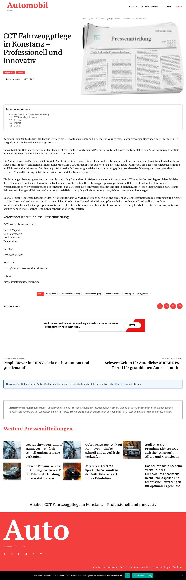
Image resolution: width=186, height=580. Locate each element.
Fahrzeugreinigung (92, 295)
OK (127, 575)
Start (83, 18)
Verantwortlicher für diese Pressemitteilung (29, 116)
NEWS (20, 73)
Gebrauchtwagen (113, 295)
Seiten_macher (13, 80)
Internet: (17, 124)
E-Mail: (17, 127)
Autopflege (51, 295)
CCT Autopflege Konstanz (25, 119)
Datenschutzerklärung (142, 575)
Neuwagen (129, 295)
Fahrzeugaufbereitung (69, 295)
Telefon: (17, 121)
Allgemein (9, 73)
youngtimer (142, 295)
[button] (179, 7)
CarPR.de (120, 385)
